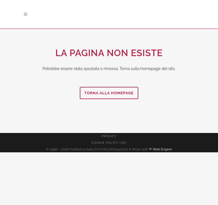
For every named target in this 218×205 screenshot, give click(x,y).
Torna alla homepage (108, 93)
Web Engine (162, 149)
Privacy (109, 136)
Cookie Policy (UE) (109, 143)
